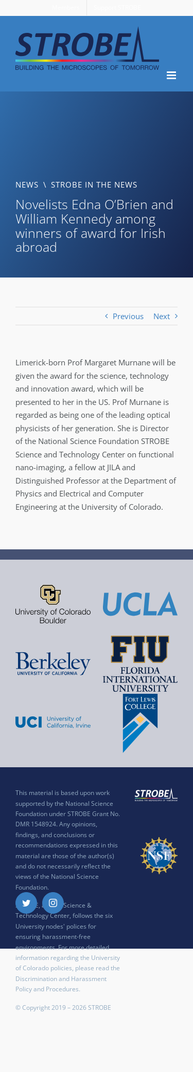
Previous (128, 316)
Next (161, 316)
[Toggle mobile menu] (172, 75)
